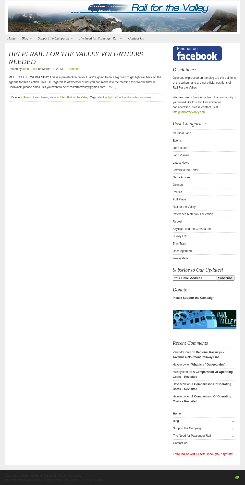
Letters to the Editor (185, 170)
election (102, 97)
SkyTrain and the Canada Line (192, 229)
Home (11, 38)
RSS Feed (87, 479)
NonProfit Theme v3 (17, 479)
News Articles (57, 97)
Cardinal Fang (182, 133)
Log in (99, 479)
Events (28, 97)
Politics (177, 192)
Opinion (178, 184)
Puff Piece (179, 199)
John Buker (30, 69)
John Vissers (181, 155)
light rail (113, 97)
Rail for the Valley (122, 17)
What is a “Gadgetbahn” (208, 364)
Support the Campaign (54, 39)
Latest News (40, 97)
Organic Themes (43, 479)
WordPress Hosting (67, 479)
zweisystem (180, 258)
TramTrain (179, 243)
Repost (177, 221)
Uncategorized (182, 251)
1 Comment (72, 69)
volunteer (145, 97)
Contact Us (136, 38)
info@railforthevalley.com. (189, 112)
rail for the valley (128, 97)
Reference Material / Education (193, 214)
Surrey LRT (180, 236)
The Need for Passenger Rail (99, 39)
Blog (25, 39)
